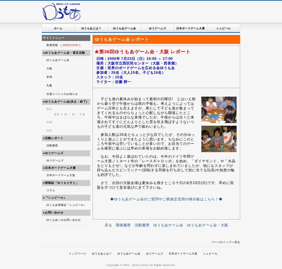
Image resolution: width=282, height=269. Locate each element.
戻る (108, 225)
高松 (49, 130)
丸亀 (49, 85)
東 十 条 (62, 114)
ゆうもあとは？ (91, 28)
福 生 (77, 114)
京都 (49, 122)
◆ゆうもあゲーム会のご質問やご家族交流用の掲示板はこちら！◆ (166, 199)
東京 (49, 109)
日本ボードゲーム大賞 (190, 28)
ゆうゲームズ (157, 28)
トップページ (77, 253)
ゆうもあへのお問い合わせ (63, 219)
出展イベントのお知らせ (62, 94)
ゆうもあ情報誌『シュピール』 (66, 204)
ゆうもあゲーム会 (124, 28)
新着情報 (63, 45)
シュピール (223, 28)
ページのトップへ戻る (226, 242)
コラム (50, 190)
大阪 (49, 68)
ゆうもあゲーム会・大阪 (207, 225)
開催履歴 (123, 225)
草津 (49, 77)
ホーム (58, 28)
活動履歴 (52, 145)
